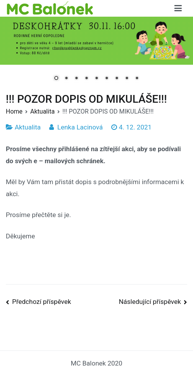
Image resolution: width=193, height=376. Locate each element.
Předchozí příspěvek (41, 301)
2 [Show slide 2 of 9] (66, 78)
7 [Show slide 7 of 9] (116, 78)
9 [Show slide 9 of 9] (137, 78)
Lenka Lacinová (80, 127)
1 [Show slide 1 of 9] (56, 78)
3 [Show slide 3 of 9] (76, 78)
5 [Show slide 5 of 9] (96, 78)
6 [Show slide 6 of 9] (106, 78)
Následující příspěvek (150, 301)
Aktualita (28, 127)
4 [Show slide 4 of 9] (86, 78)
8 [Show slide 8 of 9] (126, 78)
